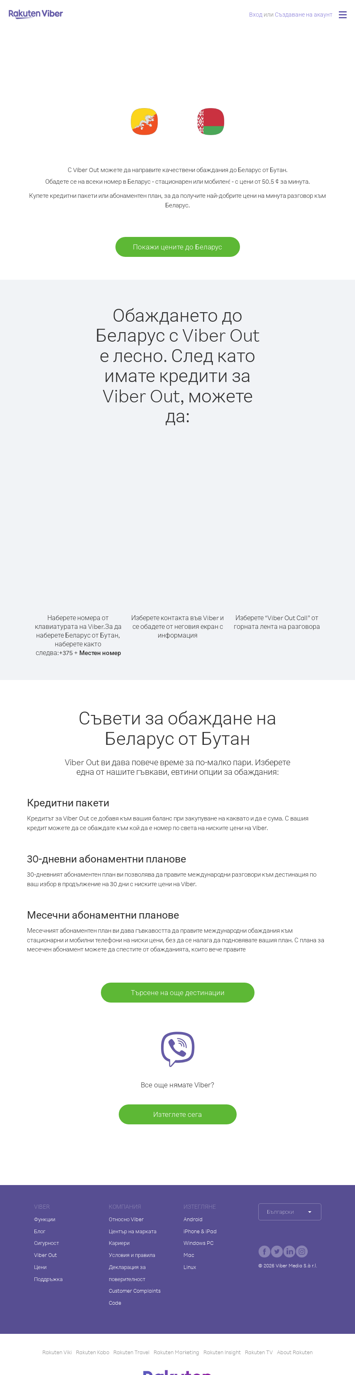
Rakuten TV (259, 1352)
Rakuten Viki (57, 1352)
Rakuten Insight (222, 1352)
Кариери (119, 1242)
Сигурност (46, 1242)
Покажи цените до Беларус (177, 246)
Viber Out (45, 1255)
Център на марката (133, 1231)
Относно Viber (126, 1219)
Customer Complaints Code (135, 1296)
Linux (190, 1267)
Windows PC (198, 1242)
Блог (39, 1231)
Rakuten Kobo (92, 1352)
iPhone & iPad (200, 1231)
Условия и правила (132, 1255)
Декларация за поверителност (127, 1273)
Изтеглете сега (177, 1114)
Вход (255, 14)
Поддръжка (48, 1279)
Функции (44, 1219)
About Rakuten (295, 1352)
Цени (40, 1267)
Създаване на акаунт (304, 14)
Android (193, 1219)
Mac (189, 1255)
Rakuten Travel (131, 1352)
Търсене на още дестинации (178, 992)
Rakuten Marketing (176, 1352)
